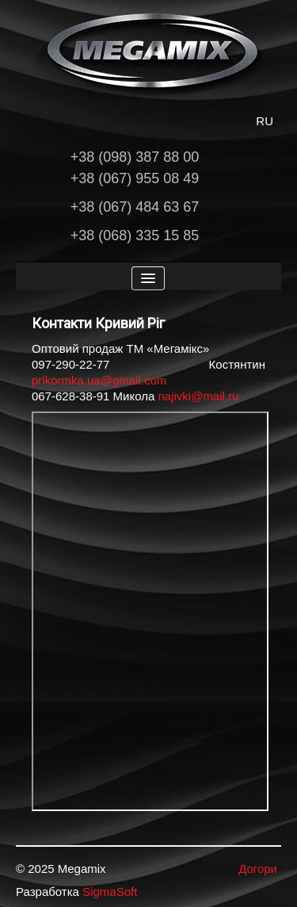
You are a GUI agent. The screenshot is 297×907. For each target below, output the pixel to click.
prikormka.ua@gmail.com (99, 380)
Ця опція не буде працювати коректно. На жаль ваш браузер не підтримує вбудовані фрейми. (150, 611)
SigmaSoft (109, 891)
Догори (257, 868)
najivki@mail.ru (198, 396)
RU (264, 121)
